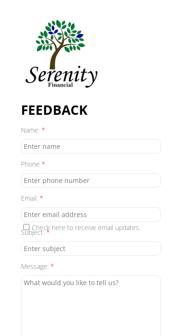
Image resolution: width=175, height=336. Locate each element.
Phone (33, 164)
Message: (37, 266)
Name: (33, 130)
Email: (32, 198)
